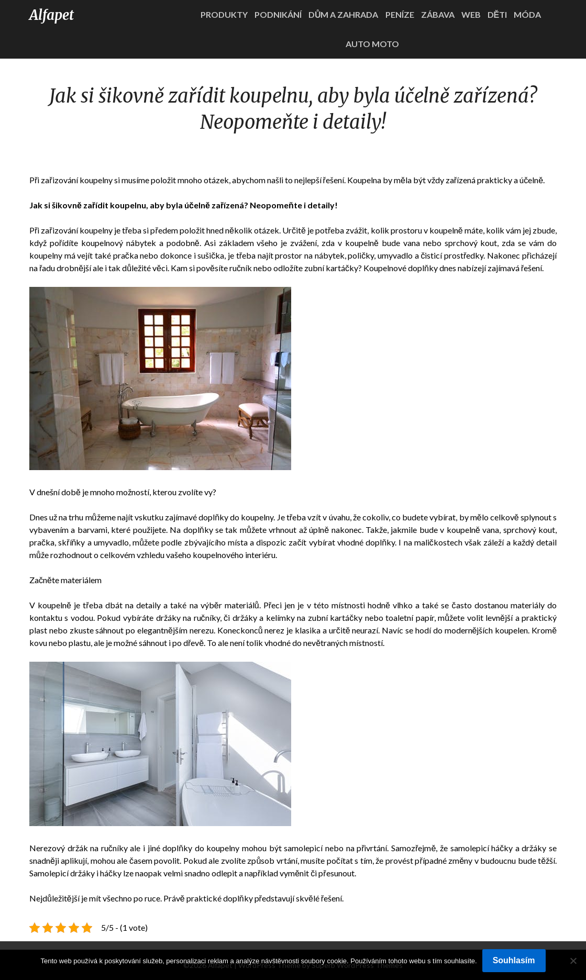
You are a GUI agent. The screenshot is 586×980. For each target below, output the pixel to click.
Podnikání (278, 14)
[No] (573, 960)
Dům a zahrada (343, 14)
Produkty (224, 14)
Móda (527, 14)
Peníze (399, 14)
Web (471, 14)
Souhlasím (514, 960)
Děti (497, 14)
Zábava (438, 14)
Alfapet (51, 15)
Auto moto (372, 44)
